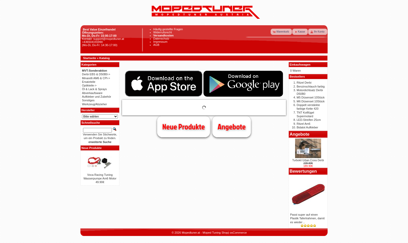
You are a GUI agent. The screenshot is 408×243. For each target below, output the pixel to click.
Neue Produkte (183, 126)
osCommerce (238, 232)
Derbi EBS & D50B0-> (96, 74)
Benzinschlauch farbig (311, 86)
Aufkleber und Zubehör (96, 96)
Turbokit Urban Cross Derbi (308, 160)
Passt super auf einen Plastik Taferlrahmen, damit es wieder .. (307, 218)
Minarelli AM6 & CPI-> (96, 78)
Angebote (232, 126)
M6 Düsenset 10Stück (311, 101)
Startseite (89, 58)
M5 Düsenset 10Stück (311, 97)
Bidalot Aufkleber (307, 127)
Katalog (104, 58)
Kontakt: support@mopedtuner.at (103, 38)
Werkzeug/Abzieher (94, 104)
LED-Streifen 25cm (309, 119)
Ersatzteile (88, 81)
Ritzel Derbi (304, 82)
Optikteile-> (89, 85)
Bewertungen (303, 171)
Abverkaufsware (92, 93)
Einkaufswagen (300, 64)
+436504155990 (92, 41)
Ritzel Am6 (303, 123)
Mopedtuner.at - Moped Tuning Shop (205, 232)
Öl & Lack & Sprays (94, 89)
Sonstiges (88, 100)
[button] (281, 32)
